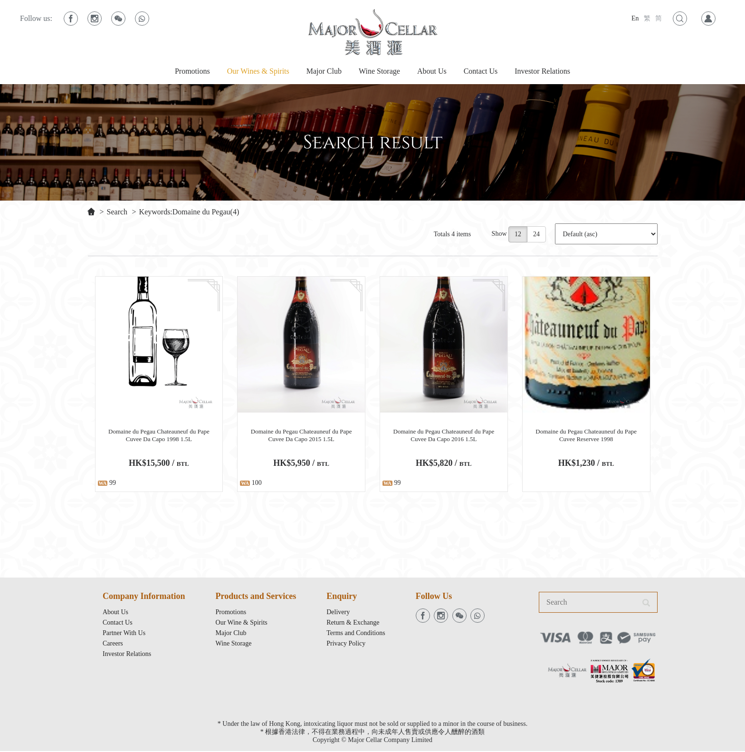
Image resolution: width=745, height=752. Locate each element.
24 (537, 234)
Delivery (338, 613)
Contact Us (481, 71)
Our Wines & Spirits (258, 71)
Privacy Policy (345, 644)
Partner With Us (124, 633)
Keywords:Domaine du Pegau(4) (189, 212)
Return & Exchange (352, 623)
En (635, 18)
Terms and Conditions (355, 633)
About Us (432, 71)
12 (518, 234)
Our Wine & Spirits (241, 623)
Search (117, 212)
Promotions (192, 71)
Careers (113, 644)
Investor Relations (542, 71)
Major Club (324, 71)
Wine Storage (379, 71)
